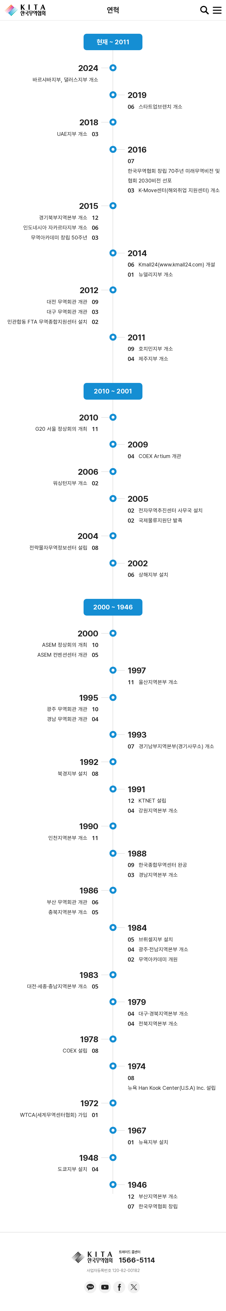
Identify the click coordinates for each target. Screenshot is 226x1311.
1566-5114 (137, 1260)
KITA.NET (25, 10)
